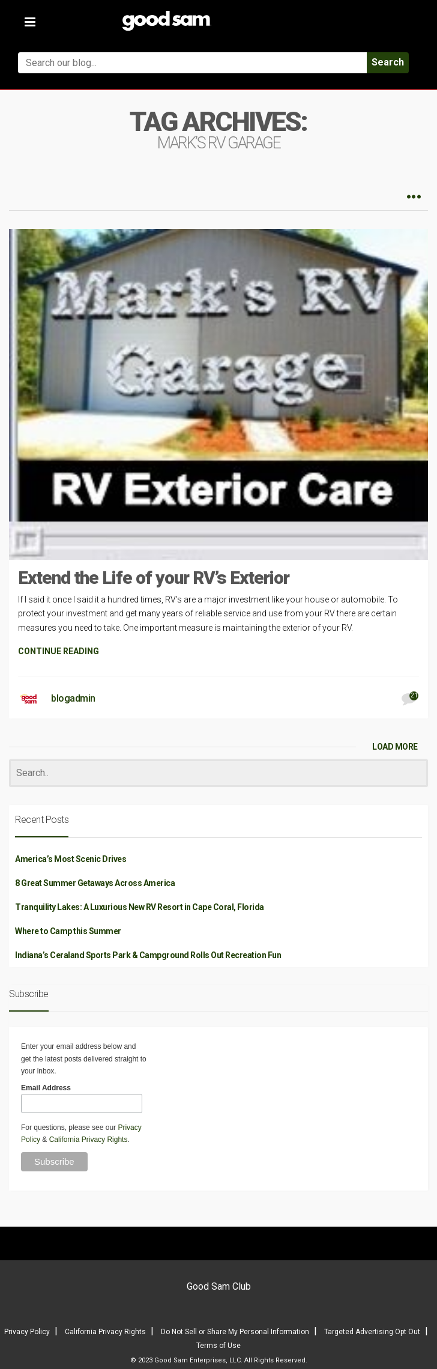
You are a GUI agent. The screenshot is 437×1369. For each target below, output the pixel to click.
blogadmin (73, 698)
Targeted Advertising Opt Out (372, 1332)
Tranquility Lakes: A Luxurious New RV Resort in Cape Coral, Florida (139, 907)
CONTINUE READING (58, 651)
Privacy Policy (27, 1332)
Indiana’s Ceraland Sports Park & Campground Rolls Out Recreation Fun (148, 955)
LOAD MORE (395, 746)
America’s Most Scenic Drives (70, 859)
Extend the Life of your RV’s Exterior (153, 577)
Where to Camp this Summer (68, 931)
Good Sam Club (219, 1286)
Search (388, 62)
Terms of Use (218, 1345)
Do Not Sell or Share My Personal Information (235, 1332)
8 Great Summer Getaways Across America (95, 883)
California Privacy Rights (88, 1139)
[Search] (218, 773)
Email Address (46, 1088)
